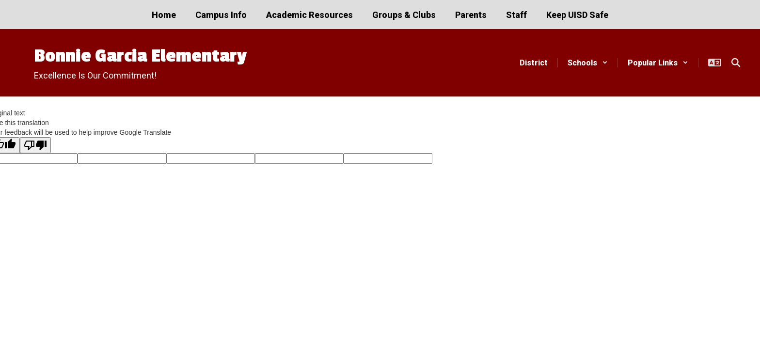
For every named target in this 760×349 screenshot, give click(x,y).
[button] (588, 62)
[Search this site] (736, 62)
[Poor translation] (35, 145)
